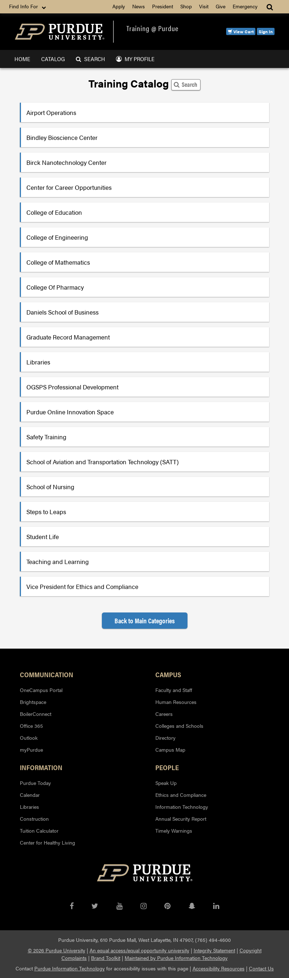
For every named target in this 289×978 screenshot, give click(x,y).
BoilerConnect (35, 713)
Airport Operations (51, 112)
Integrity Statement (214, 950)
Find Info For (28, 6)
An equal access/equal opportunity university (139, 950)
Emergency (245, 6)
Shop (186, 6)
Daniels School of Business (62, 312)
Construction (34, 818)
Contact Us (261, 968)
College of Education (54, 212)
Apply (118, 6)
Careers (164, 713)
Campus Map (170, 749)
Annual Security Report (180, 818)
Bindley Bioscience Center (62, 137)
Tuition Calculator (39, 830)
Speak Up (166, 782)
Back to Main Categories (145, 620)
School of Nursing (50, 486)
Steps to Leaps (46, 511)
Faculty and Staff (173, 689)
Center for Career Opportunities (69, 187)
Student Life (42, 536)
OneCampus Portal (41, 689)
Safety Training (46, 436)
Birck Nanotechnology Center (66, 162)
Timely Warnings (173, 830)
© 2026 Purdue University (56, 950)
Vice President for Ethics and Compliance (82, 586)
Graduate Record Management (68, 337)
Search (90, 59)
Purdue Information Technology (69, 968)
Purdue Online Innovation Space (70, 411)
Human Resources (176, 701)
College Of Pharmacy (55, 287)
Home (22, 59)
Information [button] (41, 767)
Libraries (38, 362)
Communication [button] (46, 674)
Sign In (266, 31)
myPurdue (31, 749)
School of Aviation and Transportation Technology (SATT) (102, 461)
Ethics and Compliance (180, 794)
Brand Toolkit (105, 957)
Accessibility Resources (219, 968)
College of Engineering (57, 237)
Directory (165, 737)
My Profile (135, 59)
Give (220, 6)
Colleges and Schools (179, 725)
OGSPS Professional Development (72, 387)
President (162, 6)
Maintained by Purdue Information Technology (176, 957)
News (138, 6)
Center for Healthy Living (47, 842)
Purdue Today (35, 782)
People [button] (167, 767)
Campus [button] (168, 674)
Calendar (30, 794)
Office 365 (31, 725)
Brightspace (33, 701)
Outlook (29, 737)
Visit (203, 6)
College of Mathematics (58, 262)
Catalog (53, 59)
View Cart (241, 31)
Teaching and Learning (57, 561)
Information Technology (181, 806)
